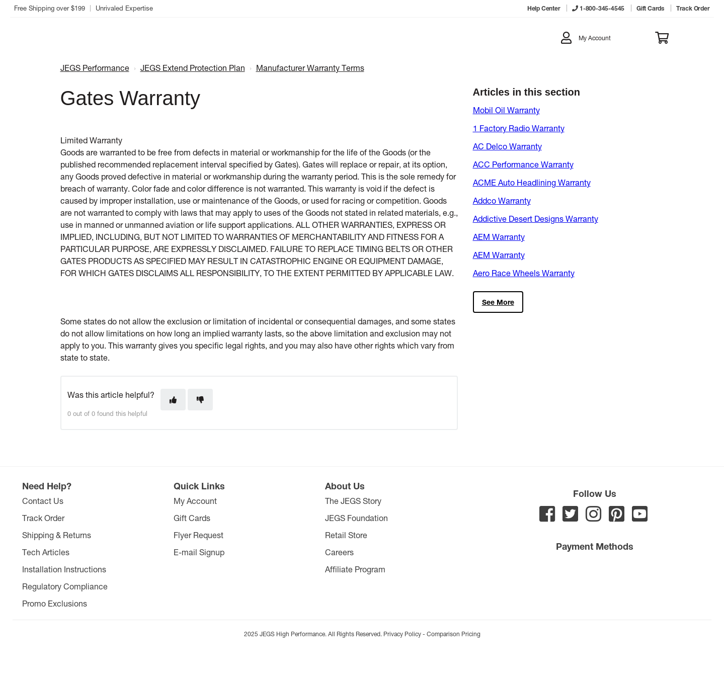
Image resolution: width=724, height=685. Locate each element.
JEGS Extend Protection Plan (192, 67)
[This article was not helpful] (200, 399)
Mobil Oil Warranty (506, 110)
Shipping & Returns (56, 535)
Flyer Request (198, 535)
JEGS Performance (94, 67)
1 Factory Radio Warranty (519, 128)
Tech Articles (45, 552)
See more (498, 302)
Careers (339, 552)
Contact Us (42, 500)
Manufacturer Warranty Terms (310, 67)
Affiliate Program (355, 569)
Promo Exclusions (54, 603)
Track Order (43, 518)
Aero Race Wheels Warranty (524, 273)
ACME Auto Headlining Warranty (532, 182)
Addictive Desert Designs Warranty (535, 218)
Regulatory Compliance (65, 586)
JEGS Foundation (356, 518)
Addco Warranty (502, 200)
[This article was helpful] (173, 399)
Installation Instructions (64, 569)
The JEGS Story (353, 500)
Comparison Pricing (453, 633)
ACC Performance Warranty (523, 164)
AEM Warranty (499, 236)
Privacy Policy (402, 633)
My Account (195, 500)
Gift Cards (192, 518)
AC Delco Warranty (507, 146)
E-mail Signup (199, 552)
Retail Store (346, 535)
